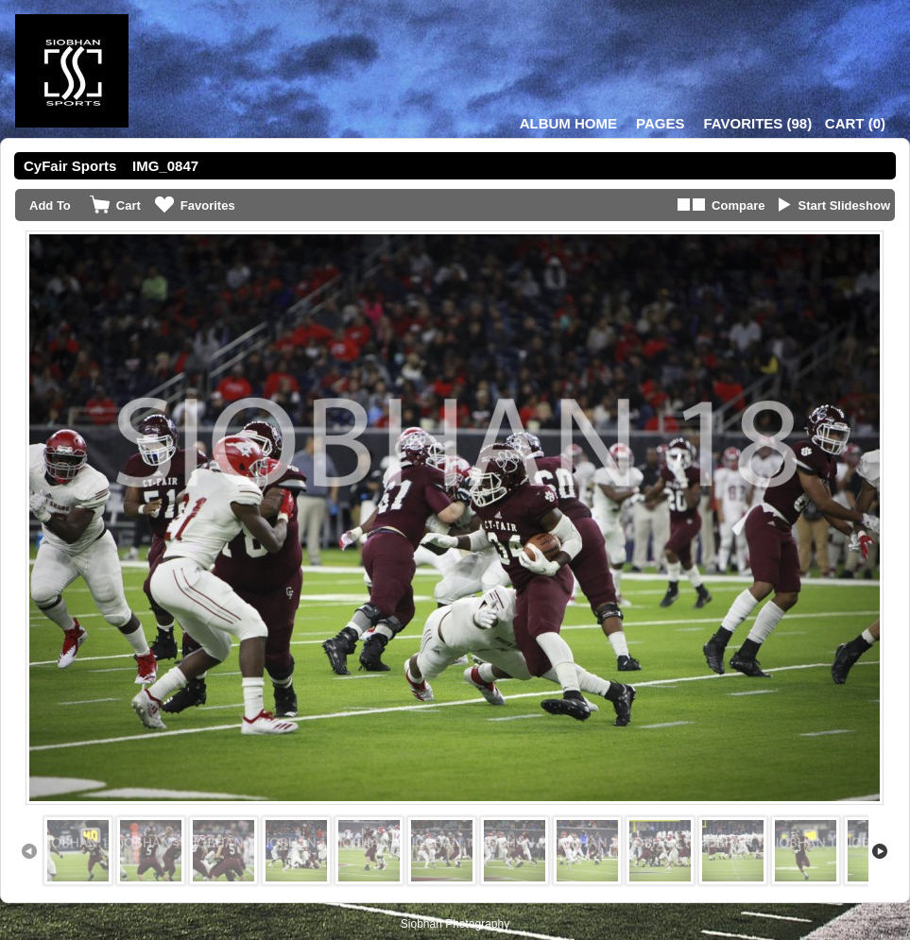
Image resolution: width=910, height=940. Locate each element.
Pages (660, 123)
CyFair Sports (70, 166)
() (757, 123)
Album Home (568, 123)
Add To (50, 205)
